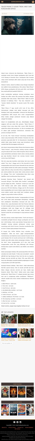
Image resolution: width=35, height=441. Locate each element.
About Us (4, 427)
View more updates (7, 343)
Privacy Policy (12, 427)
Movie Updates (29, 427)
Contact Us (20, 427)
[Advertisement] (17, 46)
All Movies (17, 429)
